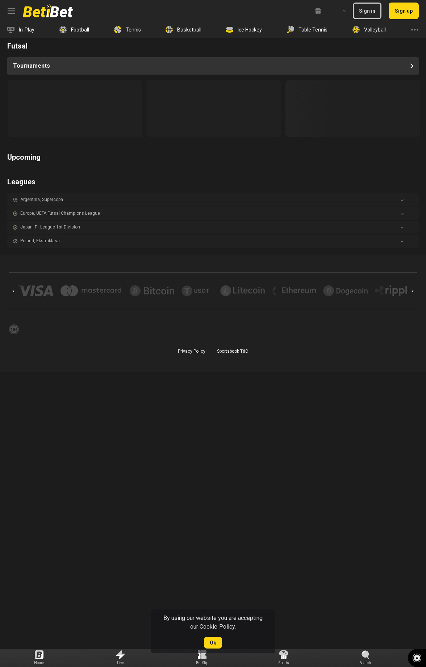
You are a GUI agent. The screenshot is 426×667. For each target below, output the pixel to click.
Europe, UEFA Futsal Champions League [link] (60, 213)
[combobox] (339, 11)
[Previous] (13, 290)
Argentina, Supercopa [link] (41, 199)
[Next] (412, 290)
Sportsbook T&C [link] (232, 351)
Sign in (367, 11)
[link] (47, 11)
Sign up (404, 11)
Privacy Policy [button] (191, 351)
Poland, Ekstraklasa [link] (40, 240)
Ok (213, 643)
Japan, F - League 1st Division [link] (50, 227)
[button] (213, 199)
